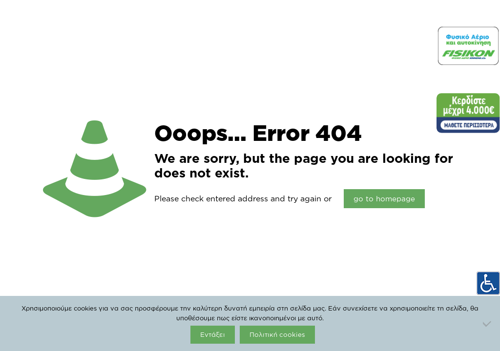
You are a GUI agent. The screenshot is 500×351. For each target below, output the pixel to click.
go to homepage (384, 199)
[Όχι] (488, 324)
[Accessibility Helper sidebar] (488, 283)
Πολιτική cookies (277, 334)
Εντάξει (212, 334)
